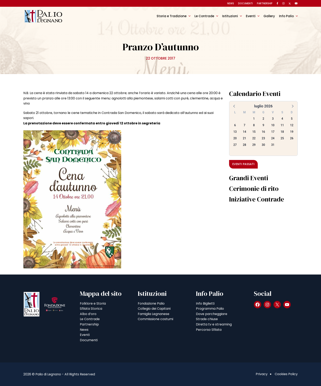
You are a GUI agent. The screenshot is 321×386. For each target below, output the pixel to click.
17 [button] (273, 131)
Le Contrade (204, 16)
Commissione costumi (155, 319)
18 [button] (282, 131)
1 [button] (254, 118)
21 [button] (244, 138)
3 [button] (273, 118)
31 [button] (273, 144)
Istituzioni (230, 16)
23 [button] (263, 138)
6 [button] (235, 125)
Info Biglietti (205, 303)
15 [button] (253, 131)
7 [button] (244, 125)
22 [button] (253, 138)
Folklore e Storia (93, 303)
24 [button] (273, 138)
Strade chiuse (207, 319)
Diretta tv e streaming (214, 324)
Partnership (264, 3)
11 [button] (282, 125)
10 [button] (273, 125)
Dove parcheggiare (211, 314)
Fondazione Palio (151, 303)
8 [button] (254, 125)
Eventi (250, 16)
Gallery (269, 16)
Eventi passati (243, 164)
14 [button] (244, 131)
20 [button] (235, 138)
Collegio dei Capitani (154, 308)
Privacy (262, 374)
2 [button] (263, 118)
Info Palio (286, 16)
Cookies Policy (286, 374)
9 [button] (263, 125)
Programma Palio (210, 308)
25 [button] (282, 138)
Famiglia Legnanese (153, 314)
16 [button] (263, 131)
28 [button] (244, 144)
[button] (234, 106)
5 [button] (292, 118)
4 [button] (282, 118)
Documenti (245, 3)
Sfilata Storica (91, 308)
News (230, 3)
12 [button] (291, 125)
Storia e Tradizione (171, 16)
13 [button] (235, 131)
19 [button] (291, 131)
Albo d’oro (88, 314)
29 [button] (253, 144)
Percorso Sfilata (209, 329)
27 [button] (235, 144)
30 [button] (263, 144)
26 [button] (291, 138)
